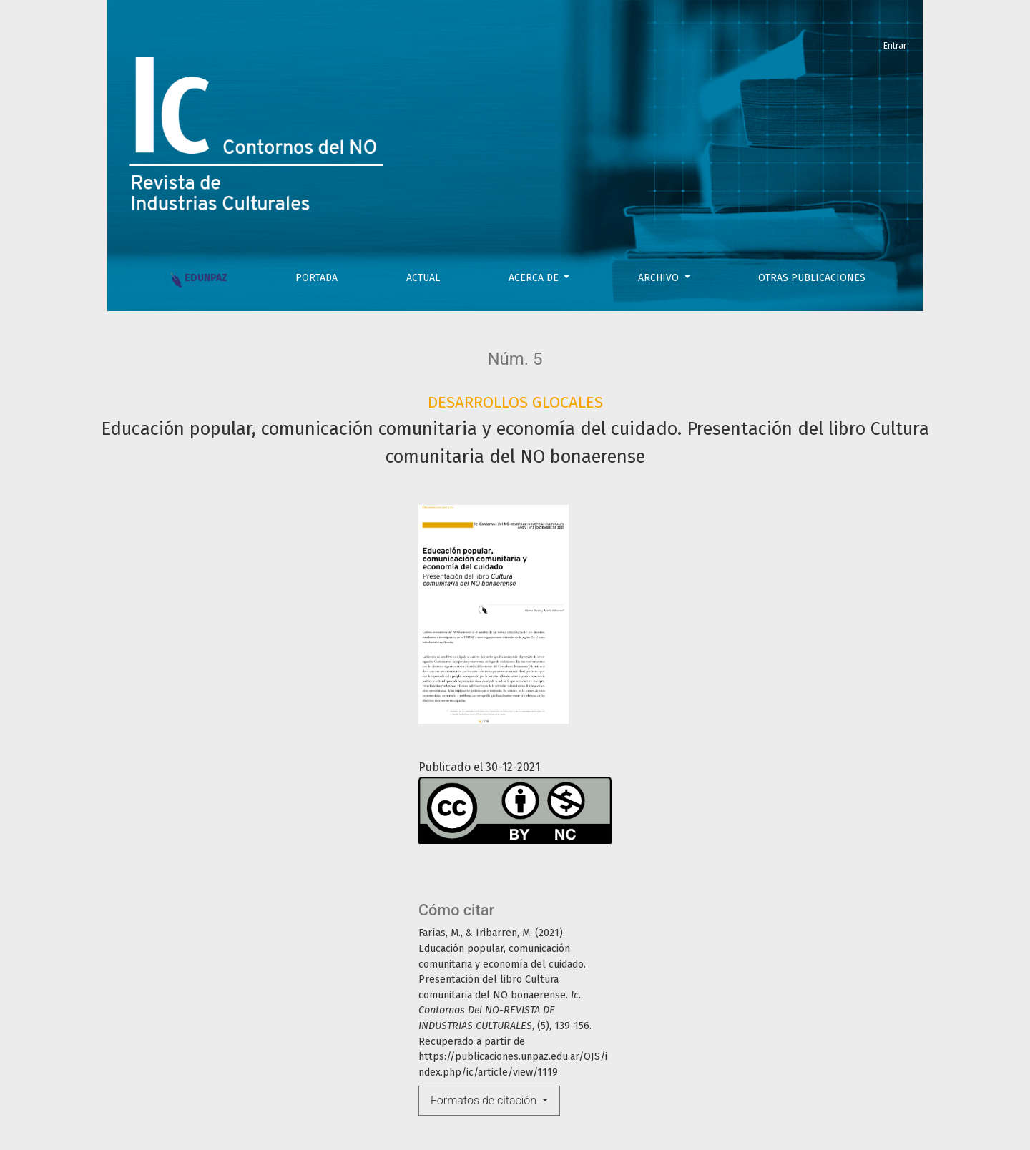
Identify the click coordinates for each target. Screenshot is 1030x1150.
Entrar (894, 46)
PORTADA (316, 278)
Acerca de (535, 278)
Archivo (660, 278)
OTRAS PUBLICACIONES (811, 278)
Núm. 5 (514, 359)
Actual (423, 278)
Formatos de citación (485, 1100)
